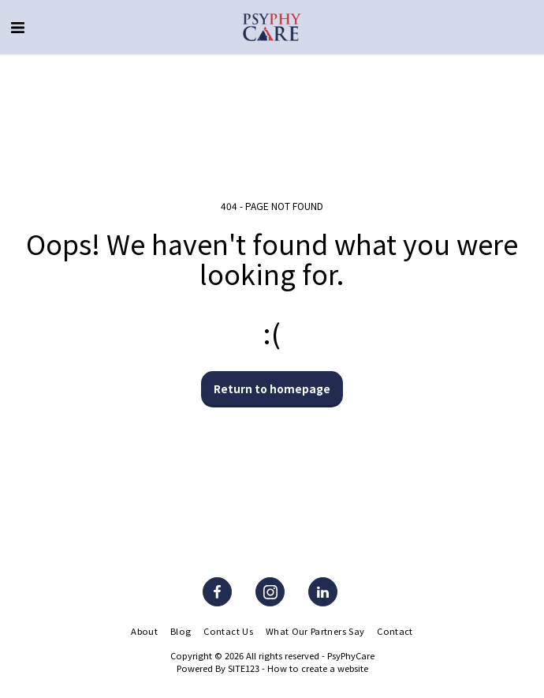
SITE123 (243, 668)
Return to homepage (272, 388)
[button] (17, 26)
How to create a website (317, 668)
